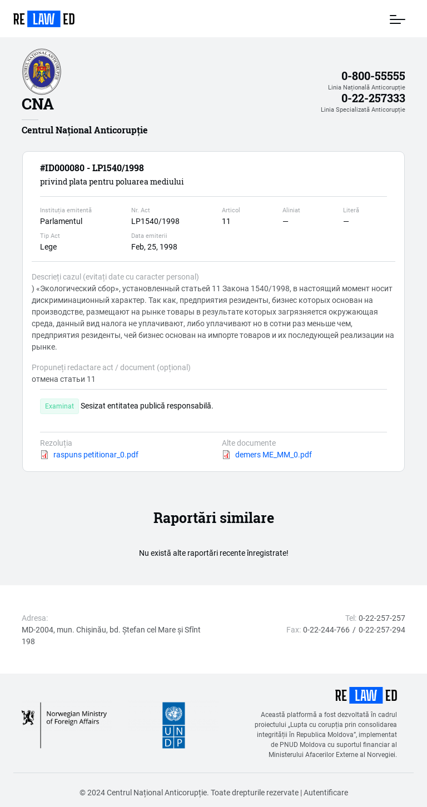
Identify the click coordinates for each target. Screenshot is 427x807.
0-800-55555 (373, 75)
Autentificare (326, 792)
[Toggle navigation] (397, 18)
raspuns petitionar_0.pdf (95, 454)
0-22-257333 (373, 98)
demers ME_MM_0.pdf (273, 454)
